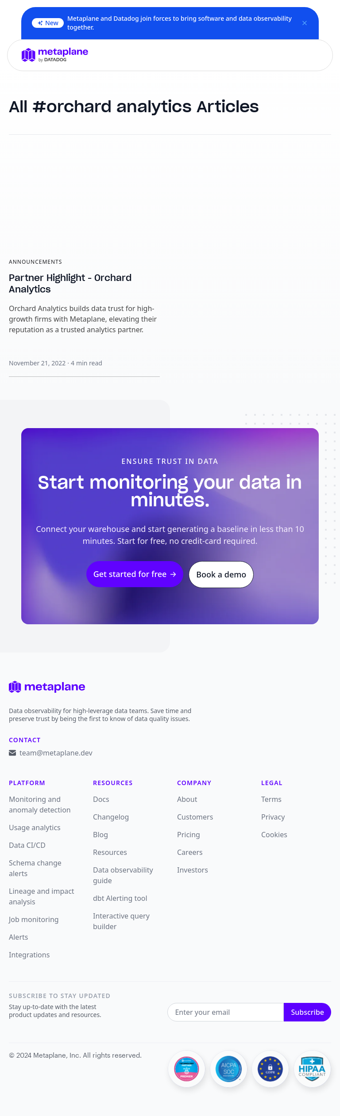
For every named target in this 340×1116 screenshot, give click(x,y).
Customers (195, 817)
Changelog (111, 817)
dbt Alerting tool (120, 898)
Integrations (29, 955)
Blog (100, 834)
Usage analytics (35, 827)
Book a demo (221, 574)
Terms (271, 799)
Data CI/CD (27, 845)
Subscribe (307, 1012)
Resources (110, 852)
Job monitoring (34, 919)
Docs (101, 799)
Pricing (188, 834)
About (187, 799)
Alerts (18, 937)
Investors (192, 870)
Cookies (274, 834)
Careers (190, 852)
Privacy (273, 817)
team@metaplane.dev (56, 753)
